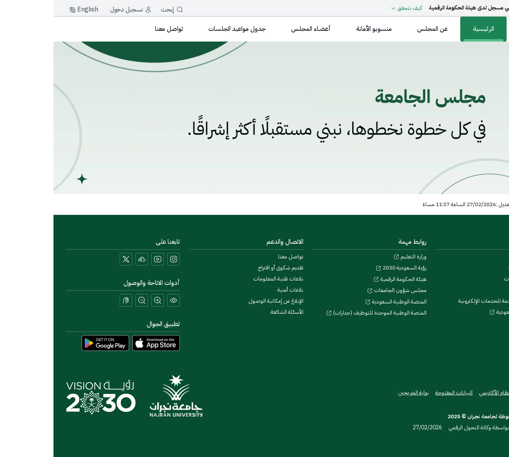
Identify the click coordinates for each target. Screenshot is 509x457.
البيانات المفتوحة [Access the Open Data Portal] (400, 393)
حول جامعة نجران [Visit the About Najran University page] (477, 256)
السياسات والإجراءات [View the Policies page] (473, 279)
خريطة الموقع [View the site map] (481, 393)
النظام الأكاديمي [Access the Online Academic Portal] (442, 393)
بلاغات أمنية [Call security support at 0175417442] (237, 290)
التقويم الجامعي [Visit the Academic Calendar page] (479, 290)
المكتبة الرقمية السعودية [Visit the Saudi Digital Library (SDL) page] (466, 312)
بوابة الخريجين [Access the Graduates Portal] (360, 393)
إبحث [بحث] (118, 9)
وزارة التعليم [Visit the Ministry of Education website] (356, 256)
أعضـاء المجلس (257, 29)
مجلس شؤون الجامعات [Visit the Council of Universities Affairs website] (343, 290)
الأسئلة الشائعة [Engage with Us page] (233, 312)
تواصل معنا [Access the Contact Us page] (237, 256)
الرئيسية (429, 29)
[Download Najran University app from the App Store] (102, 342)
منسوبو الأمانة (320, 29)
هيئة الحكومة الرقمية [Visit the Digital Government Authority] (346, 279)
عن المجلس (379, 29)
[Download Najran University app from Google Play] (52, 342)
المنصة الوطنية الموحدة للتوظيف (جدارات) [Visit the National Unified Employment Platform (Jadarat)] (323, 313)
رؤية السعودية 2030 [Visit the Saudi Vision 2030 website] (347, 268)
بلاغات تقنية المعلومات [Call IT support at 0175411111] (225, 279)
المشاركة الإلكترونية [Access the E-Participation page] (475, 268)
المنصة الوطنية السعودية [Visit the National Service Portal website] (342, 302)
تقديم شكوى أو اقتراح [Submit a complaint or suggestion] (227, 268)
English (30, 9)
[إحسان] (487, 172)
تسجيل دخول (73, 9)
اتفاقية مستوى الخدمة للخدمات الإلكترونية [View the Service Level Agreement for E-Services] (450, 301)
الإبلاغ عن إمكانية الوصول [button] (222, 301)
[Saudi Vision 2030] (47, 397)
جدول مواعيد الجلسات (183, 29)
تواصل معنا (115, 29)
